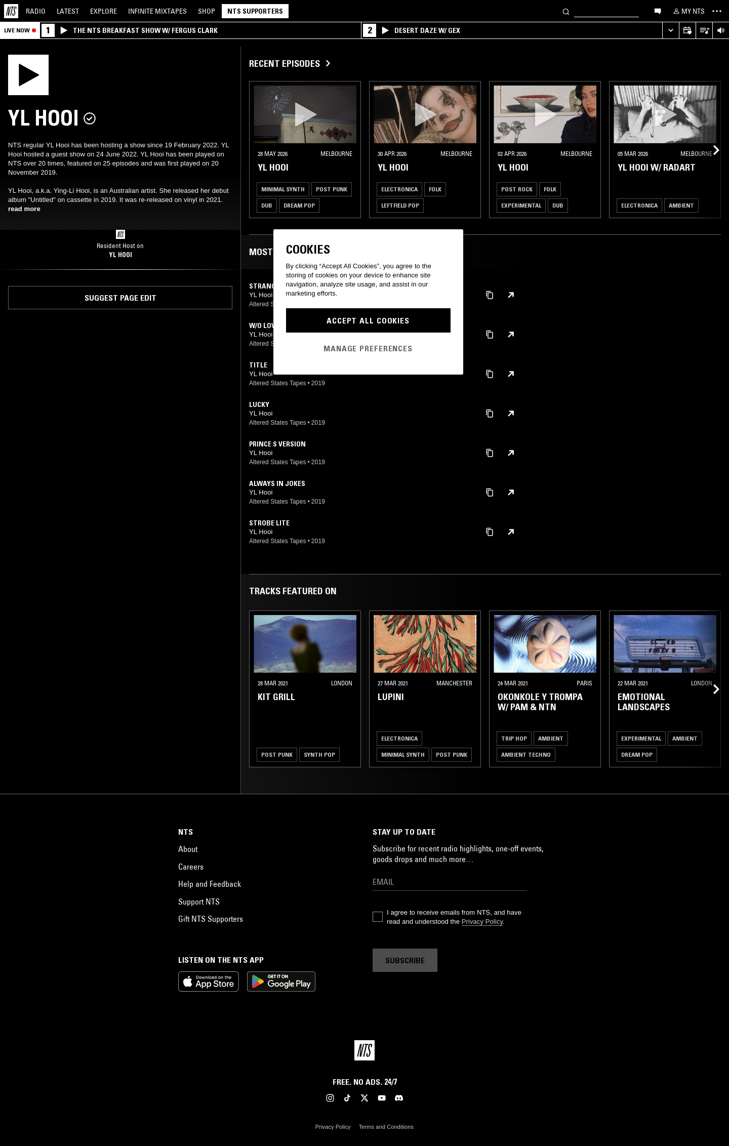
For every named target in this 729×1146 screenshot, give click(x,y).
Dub (266, 205)
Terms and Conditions (386, 1127)
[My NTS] (688, 11)
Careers (191, 867)
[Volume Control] (720, 30)
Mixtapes (157, 11)
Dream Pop (299, 205)
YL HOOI (120, 255)
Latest (68, 11)
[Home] (11, 11)
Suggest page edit (120, 298)
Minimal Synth (283, 189)
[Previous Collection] (710, 149)
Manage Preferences (368, 348)
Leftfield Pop (400, 205)
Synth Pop (319, 754)
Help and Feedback (209, 884)
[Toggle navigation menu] (717, 11)
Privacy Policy (482, 921)
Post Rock (517, 189)
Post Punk (331, 189)
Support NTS (199, 901)
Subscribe (405, 960)
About (187, 849)
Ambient (681, 205)
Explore (103, 11)
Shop (206, 11)
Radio (36, 11)
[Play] (28, 74)
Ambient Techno (526, 754)
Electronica (399, 189)
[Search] (566, 11)
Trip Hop (514, 738)
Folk (435, 189)
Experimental (521, 205)
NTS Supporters (255, 11)
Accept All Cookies (368, 320)
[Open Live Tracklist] (704, 30)
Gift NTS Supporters (210, 919)
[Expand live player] (670, 30)
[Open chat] (657, 11)
